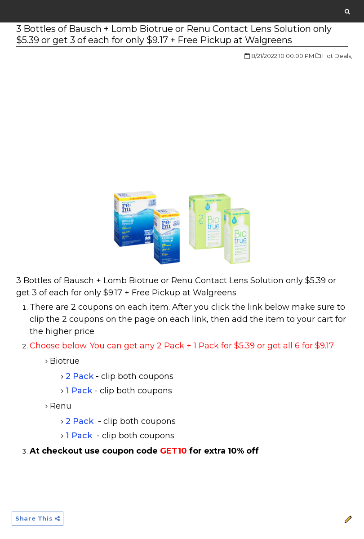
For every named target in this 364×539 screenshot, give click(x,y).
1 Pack (79, 391)
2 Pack (79, 376)
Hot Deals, (337, 55)
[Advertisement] (91, 119)
